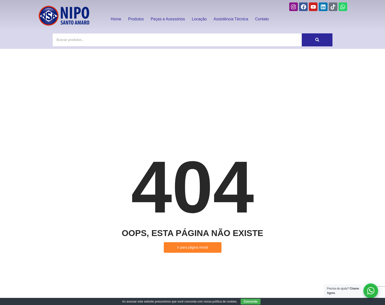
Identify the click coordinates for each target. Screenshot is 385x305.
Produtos (136, 19)
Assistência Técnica (231, 19)
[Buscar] (177, 39)
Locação (199, 19)
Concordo (251, 301)
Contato (262, 19)
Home (116, 19)
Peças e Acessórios (168, 19)
